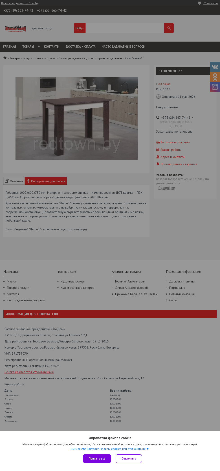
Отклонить (128, 458)
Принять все (97, 458)
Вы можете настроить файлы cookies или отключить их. (108, 449)
